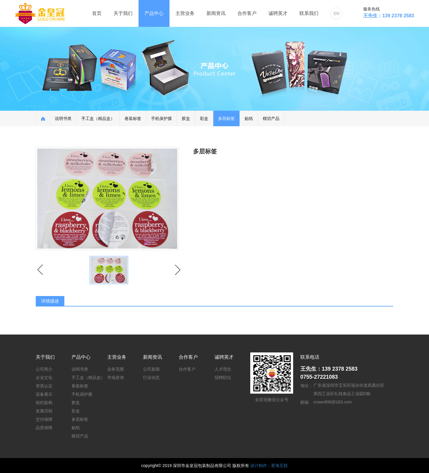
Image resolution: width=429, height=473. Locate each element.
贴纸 (249, 118)
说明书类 (63, 118)
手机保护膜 (161, 118)
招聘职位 (222, 377)
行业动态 (151, 377)
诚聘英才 (277, 13)
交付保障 (44, 419)
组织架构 (44, 402)
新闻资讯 (216, 13)
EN (336, 13)
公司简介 (44, 369)
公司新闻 (151, 369)
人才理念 (222, 369)
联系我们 (308, 13)
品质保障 (44, 427)
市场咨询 (115, 377)
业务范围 (115, 369)
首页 (97, 13)
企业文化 (44, 377)
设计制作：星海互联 (269, 465)
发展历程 (44, 411)
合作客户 (247, 13)
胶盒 (186, 118)
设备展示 (44, 394)
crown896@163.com (332, 402)
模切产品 (271, 118)
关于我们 (123, 13)
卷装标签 (133, 118)
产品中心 (154, 13)
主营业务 (185, 13)
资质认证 (44, 385)
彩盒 (204, 118)
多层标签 (226, 118)
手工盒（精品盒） (98, 118)
